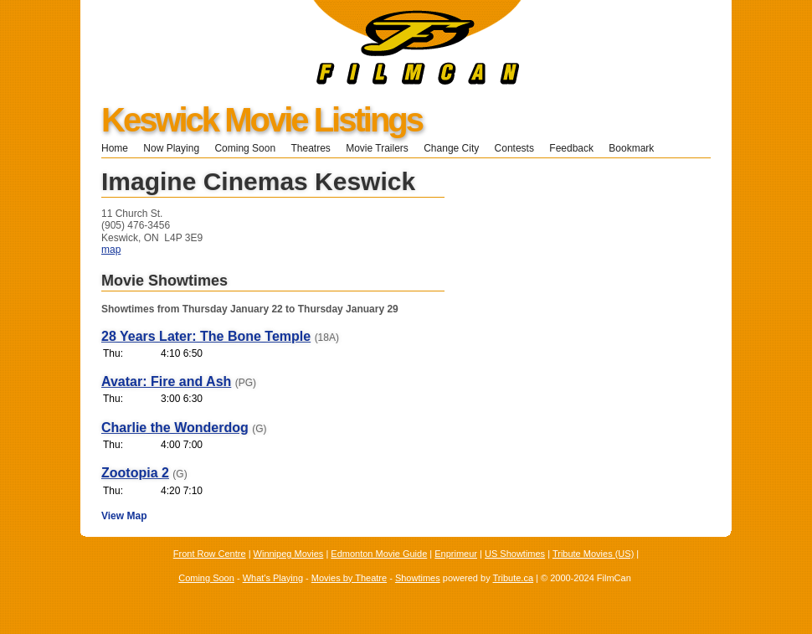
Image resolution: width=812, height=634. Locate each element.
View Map (123, 516)
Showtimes (417, 578)
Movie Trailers (377, 148)
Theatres (310, 148)
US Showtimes (515, 554)
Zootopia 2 (135, 473)
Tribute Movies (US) (593, 554)
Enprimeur (455, 554)
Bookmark (637, 148)
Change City (451, 148)
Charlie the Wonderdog (175, 427)
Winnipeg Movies (289, 554)
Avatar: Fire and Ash (166, 381)
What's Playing (273, 578)
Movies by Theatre (349, 578)
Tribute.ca (513, 578)
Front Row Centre (209, 554)
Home (114, 148)
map (111, 249)
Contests (514, 148)
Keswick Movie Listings (261, 119)
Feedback (571, 148)
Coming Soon (244, 148)
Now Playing (171, 148)
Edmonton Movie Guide (379, 554)
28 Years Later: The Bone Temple (206, 336)
